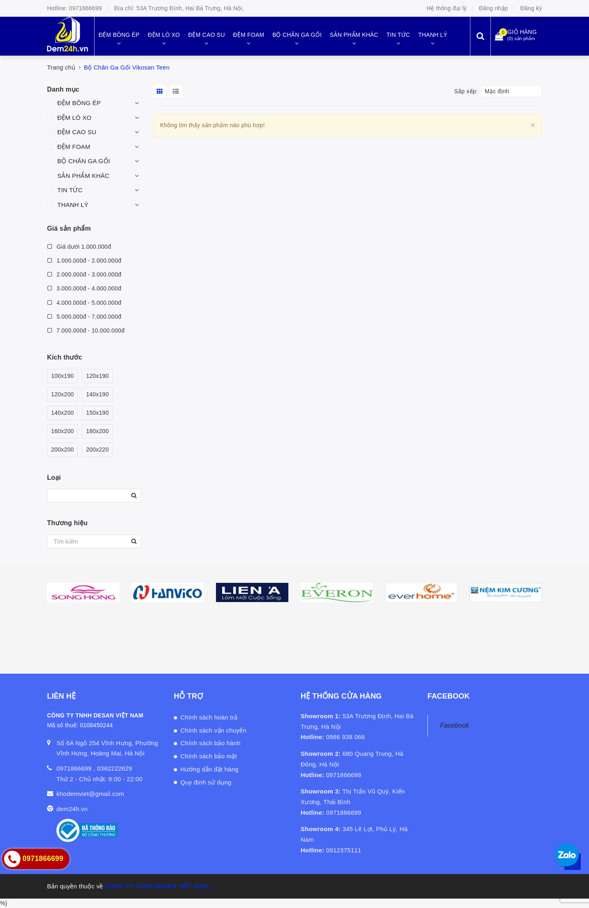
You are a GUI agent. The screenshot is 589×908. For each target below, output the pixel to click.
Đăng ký (531, 8)
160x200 (62, 431)
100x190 (62, 376)
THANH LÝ (72, 204)
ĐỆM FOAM (73, 146)
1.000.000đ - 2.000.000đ (84, 260)
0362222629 (114, 768)
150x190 (97, 413)
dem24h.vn (72, 808)
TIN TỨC (70, 190)
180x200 (97, 431)
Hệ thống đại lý (447, 8)
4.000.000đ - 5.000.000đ (84, 302)
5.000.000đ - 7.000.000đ (84, 316)
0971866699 (85, 8)
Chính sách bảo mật (208, 756)
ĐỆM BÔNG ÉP (79, 102)
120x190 (97, 376)
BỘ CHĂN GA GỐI (83, 160)
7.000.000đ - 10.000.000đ (86, 330)
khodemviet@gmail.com (90, 793)
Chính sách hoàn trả (209, 717)
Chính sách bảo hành (210, 742)
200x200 (62, 450)
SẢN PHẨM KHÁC (83, 175)
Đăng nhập (493, 8)
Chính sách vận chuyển (213, 730)
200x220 (97, 450)
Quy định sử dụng (206, 782)
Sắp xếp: (466, 91)
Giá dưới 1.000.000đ (79, 246)
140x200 (62, 413)
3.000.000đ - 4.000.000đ (84, 288)
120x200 (62, 394)
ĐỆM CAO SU (77, 131)
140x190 (97, 394)
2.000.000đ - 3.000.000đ (84, 274)
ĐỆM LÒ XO (74, 117)
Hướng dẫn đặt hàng (209, 769)
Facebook (454, 725)
